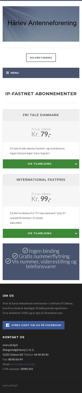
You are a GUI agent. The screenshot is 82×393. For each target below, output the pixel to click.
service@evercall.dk (23, 364)
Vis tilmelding (52, 163)
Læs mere (16, 222)
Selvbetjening (41, 57)
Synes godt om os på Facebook (33, 325)
